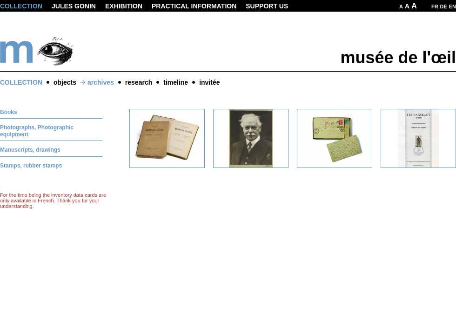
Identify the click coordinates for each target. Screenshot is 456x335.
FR (434, 6)
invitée (209, 82)
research (138, 82)
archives (100, 82)
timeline (175, 82)
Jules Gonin (74, 6)
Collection (21, 6)
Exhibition (123, 6)
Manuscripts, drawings (30, 150)
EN (452, 6)
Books (8, 112)
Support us (267, 6)
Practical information (194, 6)
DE (443, 6)
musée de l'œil (398, 57)
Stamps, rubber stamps (31, 165)
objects (65, 82)
